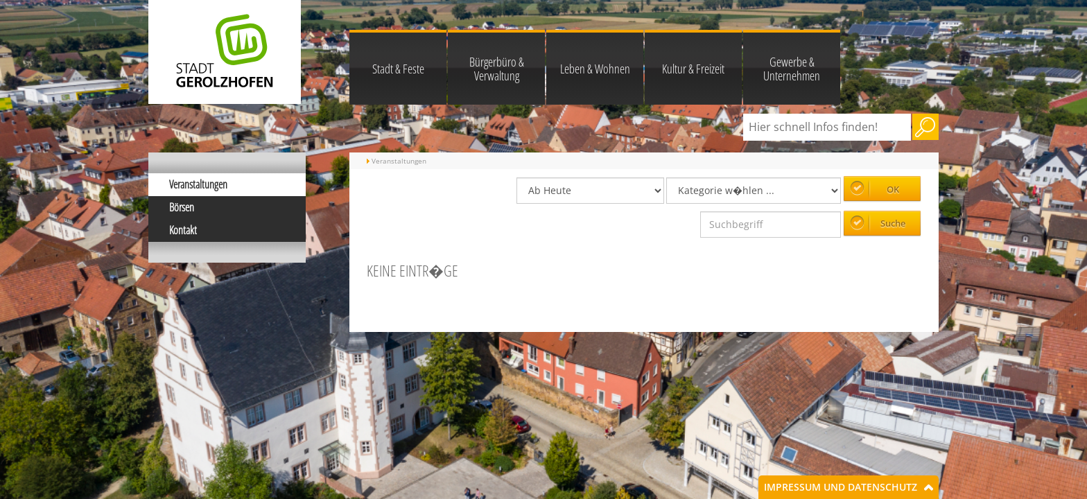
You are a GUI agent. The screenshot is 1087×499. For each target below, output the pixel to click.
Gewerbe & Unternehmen (791, 68)
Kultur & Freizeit (693, 68)
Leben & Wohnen (595, 68)
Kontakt (183, 230)
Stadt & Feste (398, 68)
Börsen (181, 207)
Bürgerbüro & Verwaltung (496, 68)
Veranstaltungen (198, 184)
